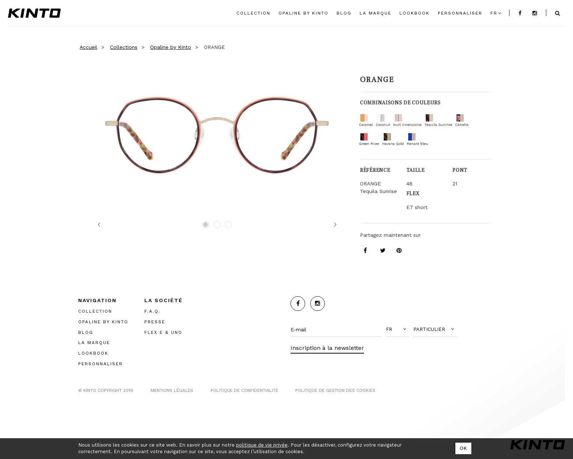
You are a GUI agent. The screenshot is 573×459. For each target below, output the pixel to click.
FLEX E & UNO (163, 332)
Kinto (34, 13)
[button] (397, 329)
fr (493, 13)
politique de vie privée (262, 445)
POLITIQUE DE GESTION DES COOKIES (335, 390)
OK (463, 448)
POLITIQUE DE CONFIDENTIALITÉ (244, 390)
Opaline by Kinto (170, 47)
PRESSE (154, 321)
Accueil (88, 47)
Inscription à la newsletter (327, 347)
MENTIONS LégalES (172, 390)
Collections (123, 47)
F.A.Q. (152, 310)
